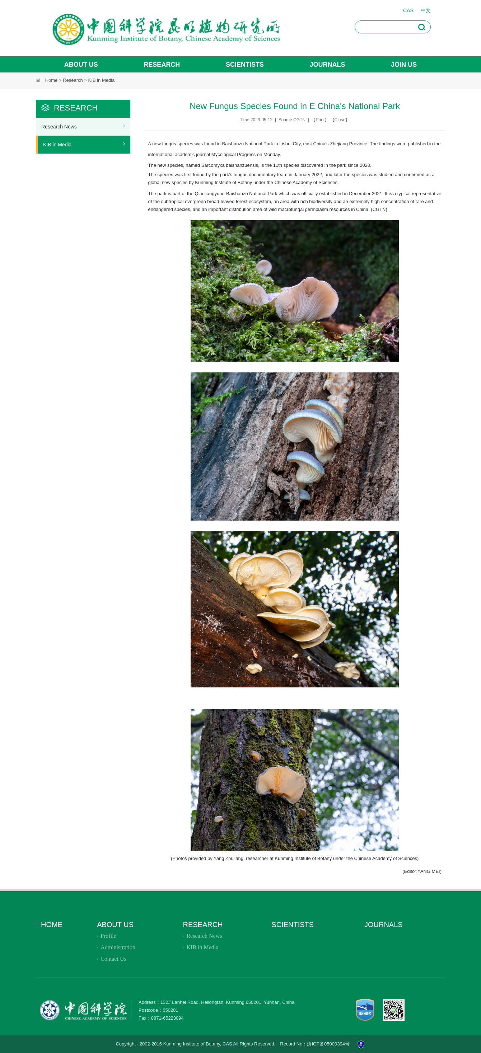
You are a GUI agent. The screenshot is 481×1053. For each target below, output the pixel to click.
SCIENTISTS (292, 925)
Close (340, 119)
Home (51, 80)
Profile (108, 936)
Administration (118, 947)
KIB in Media (101, 80)
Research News (59, 127)
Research (73, 80)
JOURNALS (383, 925)
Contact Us (113, 959)
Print (320, 119)
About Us (115, 925)
